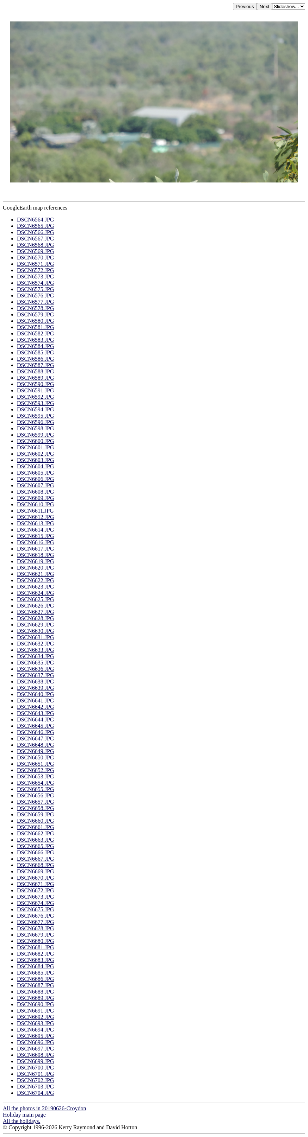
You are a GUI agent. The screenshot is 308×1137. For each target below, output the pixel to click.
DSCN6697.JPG (35, 1049)
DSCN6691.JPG (35, 1011)
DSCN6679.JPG (35, 935)
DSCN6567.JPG (35, 239)
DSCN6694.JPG (35, 1030)
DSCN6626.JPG (35, 606)
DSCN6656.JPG (35, 795)
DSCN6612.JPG (35, 517)
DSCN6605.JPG (35, 473)
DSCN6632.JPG (35, 644)
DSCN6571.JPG (35, 264)
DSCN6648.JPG (35, 745)
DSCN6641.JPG (35, 701)
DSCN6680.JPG (35, 941)
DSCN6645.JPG (35, 726)
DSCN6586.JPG (35, 359)
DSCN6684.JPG (35, 966)
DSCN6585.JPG (35, 352)
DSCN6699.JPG (35, 1061)
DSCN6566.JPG (35, 232)
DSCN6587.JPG (35, 365)
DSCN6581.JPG (35, 327)
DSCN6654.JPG (35, 783)
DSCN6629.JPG (35, 625)
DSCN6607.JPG (35, 485)
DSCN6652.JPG (35, 770)
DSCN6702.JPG (35, 1080)
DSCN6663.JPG (35, 840)
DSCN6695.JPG (35, 1036)
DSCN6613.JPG (35, 523)
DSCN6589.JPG (35, 378)
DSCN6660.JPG (35, 821)
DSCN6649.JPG (35, 751)
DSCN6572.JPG (35, 270)
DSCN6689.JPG (35, 998)
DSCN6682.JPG (35, 954)
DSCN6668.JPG (35, 865)
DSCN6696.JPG (35, 1042)
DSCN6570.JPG (35, 258)
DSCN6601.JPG (35, 447)
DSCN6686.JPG (35, 979)
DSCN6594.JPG (35, 409)
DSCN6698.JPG (35, 1055)
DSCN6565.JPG (35, 226)
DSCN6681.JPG (35, 947)
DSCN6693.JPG (35, 1023)
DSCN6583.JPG (35, 340)
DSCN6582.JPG (35, 333)
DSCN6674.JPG (35, 903)
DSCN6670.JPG (35, 878)
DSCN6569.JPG (35, 251)
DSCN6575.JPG (35, 289)
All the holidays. (21, 1121)
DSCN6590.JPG (35, 384)
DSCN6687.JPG (35, 985)
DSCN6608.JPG (35, 492)
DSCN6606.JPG (35, 479)
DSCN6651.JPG (35, 764)
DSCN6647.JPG (35, 738)
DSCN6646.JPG (35, 732)
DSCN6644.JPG (35, 719)
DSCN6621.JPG (35, 574)
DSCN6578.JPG (35, 308)
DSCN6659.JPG (35, 814)
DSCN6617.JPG (35, 549)
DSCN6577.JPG (35, 302)
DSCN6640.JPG (35, 694)
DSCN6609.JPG (35, 498)
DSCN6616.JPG (35, 542)
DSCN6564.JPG (35, 220)
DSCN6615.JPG (35, 536)
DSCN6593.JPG (35, 403)
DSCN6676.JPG (35, 916)
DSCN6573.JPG (35, 277)
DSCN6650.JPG (35, 757)
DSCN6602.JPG (35, 454)
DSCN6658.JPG (35, 808)
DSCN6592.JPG (35, 397)
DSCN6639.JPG (35, 688)
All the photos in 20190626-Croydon (44, 1108)
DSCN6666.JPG (35, 852)
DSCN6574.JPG (35, 283)
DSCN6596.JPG (35, 422)
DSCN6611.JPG (35, 511)
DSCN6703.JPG (35, 1087)
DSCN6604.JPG (35, 466)
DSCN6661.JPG (35, 827)
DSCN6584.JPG (35, 346)
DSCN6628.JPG (35, 618)
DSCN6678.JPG (35, 928)
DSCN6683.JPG (35, 960)
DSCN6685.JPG (35, 973)
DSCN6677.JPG (35, 922)
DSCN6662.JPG (35, 833)
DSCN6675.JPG (35, 909)
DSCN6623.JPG (35, 587)
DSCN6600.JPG (35, 441)
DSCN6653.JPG (35, 776)
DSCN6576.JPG (35, 295)
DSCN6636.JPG (35, 669)
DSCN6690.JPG (35, 1004)
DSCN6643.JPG (35, 713)
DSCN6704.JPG (35, 1093)
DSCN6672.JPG (35, 890)
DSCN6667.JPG (35, 859)
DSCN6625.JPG (35, 599)
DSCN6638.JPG (35, 682)
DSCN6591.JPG (35, 390)
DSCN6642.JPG (35, 707)
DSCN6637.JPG (35, 675)
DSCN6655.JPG (35, 789)
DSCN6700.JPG (35, 1068)
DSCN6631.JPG (35, 637)
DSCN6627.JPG (35, 612)
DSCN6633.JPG (35, 650)
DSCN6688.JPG (35, 992)
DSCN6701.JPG (35, 1074)
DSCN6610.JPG (35, 504)
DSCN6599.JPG (35, 435)
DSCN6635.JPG (35, 663)
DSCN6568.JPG (35, 245)
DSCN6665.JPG (35, 846)
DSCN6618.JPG (35, 555)
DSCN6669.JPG (35, 871)
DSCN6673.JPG (35, 897)
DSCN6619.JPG (35, 561)
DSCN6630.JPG (35, 631)
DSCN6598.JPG (35, 428)
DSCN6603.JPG (35, 460)
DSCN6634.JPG (35, 656)
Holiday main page (24, 1115)
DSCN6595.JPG (35, 416)
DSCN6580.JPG (35, 321)
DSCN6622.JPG (35, 580)
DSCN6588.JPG (35, 371)
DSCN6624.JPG (35, 593)
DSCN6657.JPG (35, 802)
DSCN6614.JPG (35, 530)
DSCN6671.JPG (35, 884)
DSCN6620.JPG (35, 568)
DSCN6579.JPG (35, 314)
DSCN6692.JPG (35, 1017)
